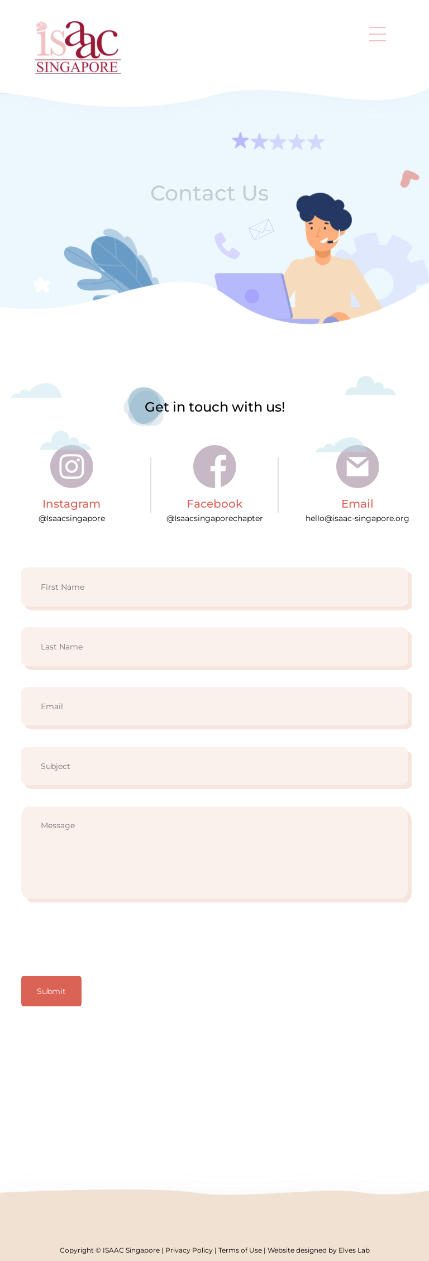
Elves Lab (354, 1250)
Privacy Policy (189, 1250)
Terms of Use (240, 1250)
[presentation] (106, 941)
